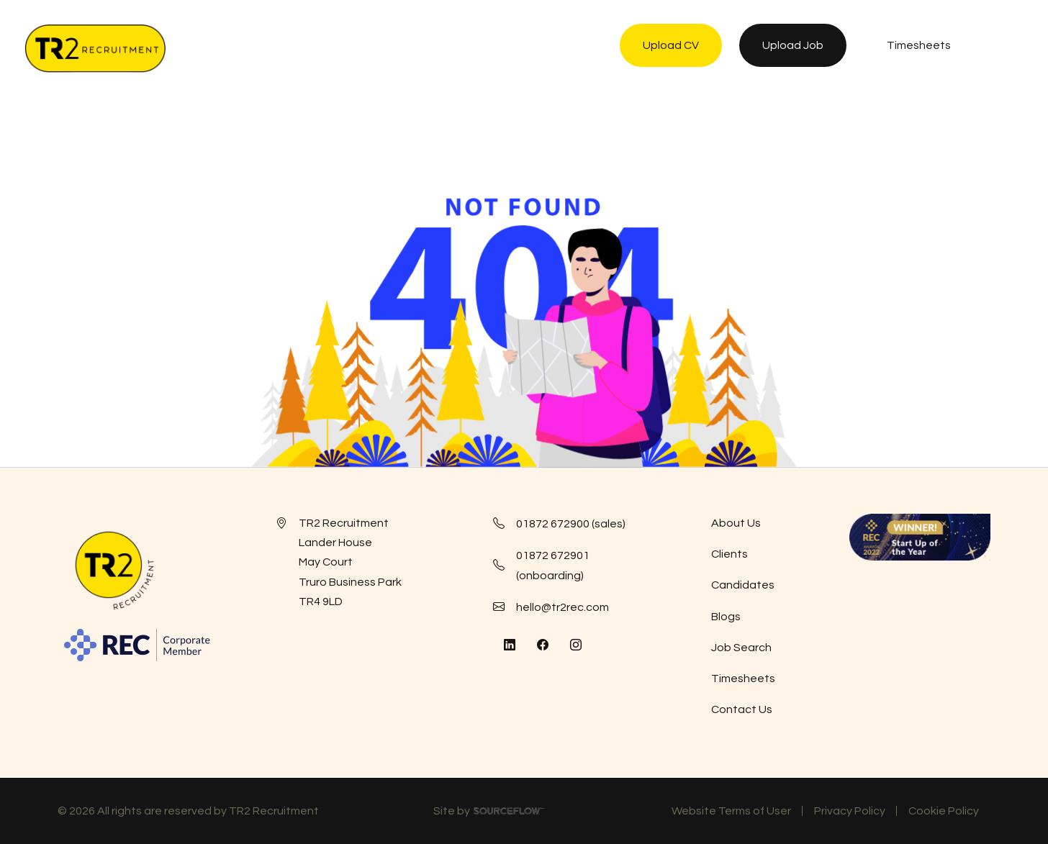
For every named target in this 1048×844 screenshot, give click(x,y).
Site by (489, 813)
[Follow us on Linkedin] (509, 645)
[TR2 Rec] (95, 48)
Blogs (726, 616)
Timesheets (743, 678)
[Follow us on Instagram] (576, 645)
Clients (729, 554)
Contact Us (741, 709)
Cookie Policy (943, 811)
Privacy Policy (849, 811)
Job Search (741, 647)
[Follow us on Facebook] (543, 645)
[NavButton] (1008, 48)
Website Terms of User (731, 811)
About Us (736, 523)
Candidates (742, 585)
